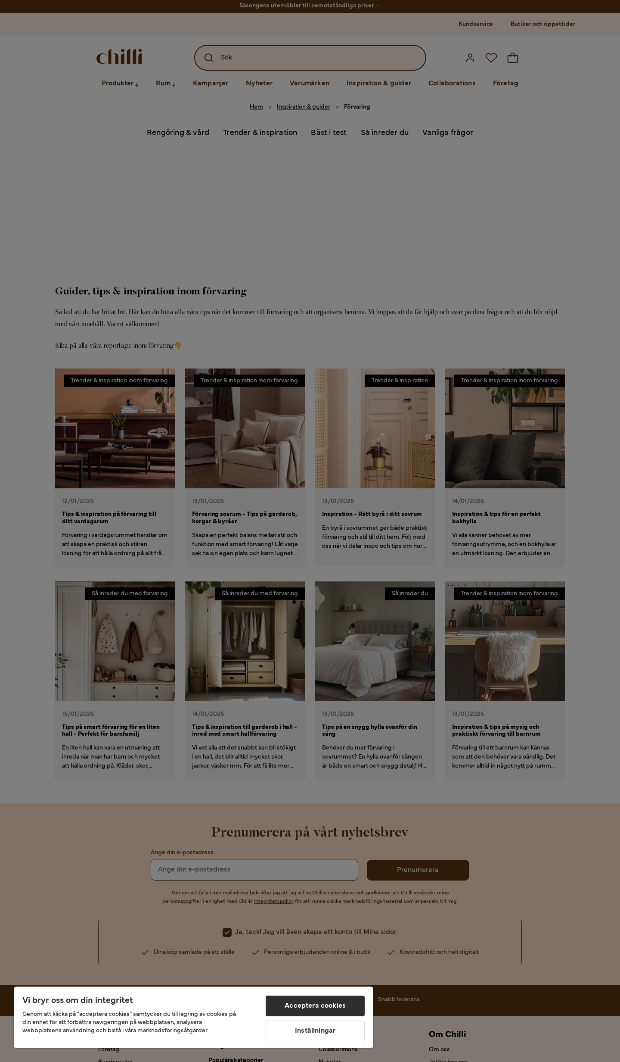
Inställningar (315, 1031)
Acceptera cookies (315, 1006)
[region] (193, 1017)
